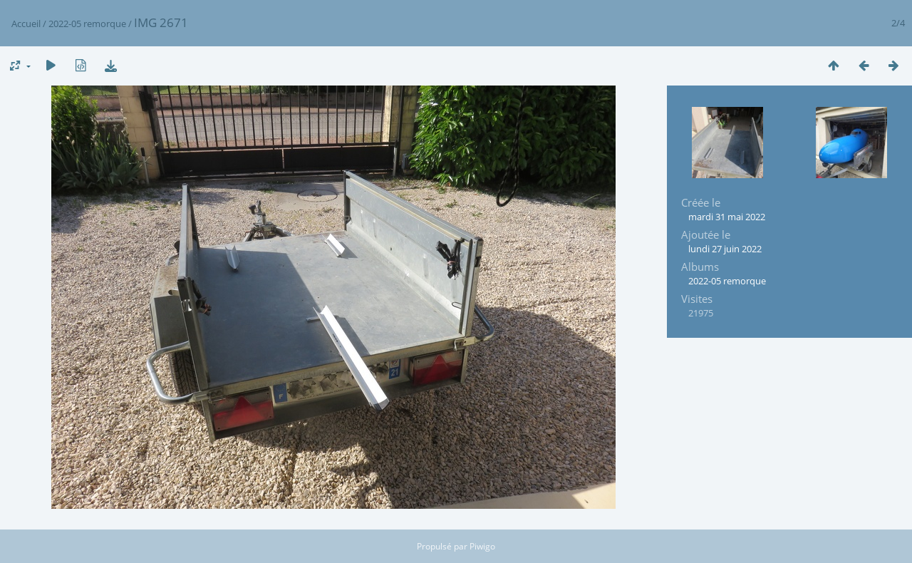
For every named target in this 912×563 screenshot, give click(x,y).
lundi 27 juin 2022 (725, 248)
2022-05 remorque (87, 23)
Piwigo (482, 546)
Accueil (26, 23)
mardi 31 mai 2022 (726, 216)
